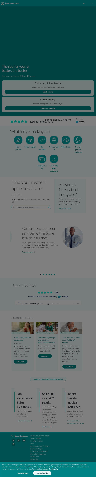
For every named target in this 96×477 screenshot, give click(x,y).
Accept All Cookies (42, 473)
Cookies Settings (23, 473)
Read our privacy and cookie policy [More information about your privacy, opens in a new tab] (47, 469)
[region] (48, 469)
